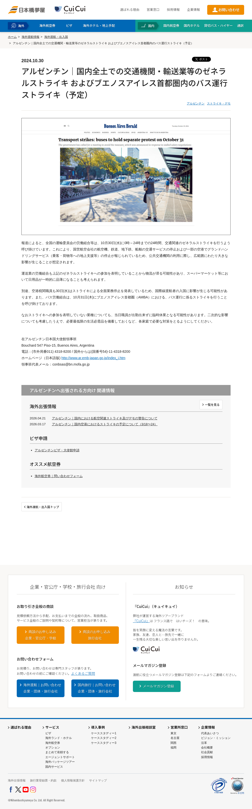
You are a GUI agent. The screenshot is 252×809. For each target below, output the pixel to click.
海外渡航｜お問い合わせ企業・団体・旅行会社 (42, 688)
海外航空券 (52, 743)
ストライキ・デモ (219, 103)
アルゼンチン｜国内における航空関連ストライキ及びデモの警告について (105, 418)
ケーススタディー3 (103, 743)
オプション (52, 747)
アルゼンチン (196, 103)
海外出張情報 (17, 780)
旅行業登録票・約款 (43, 780)
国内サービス (54, 766)
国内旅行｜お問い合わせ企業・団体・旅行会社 (97, 688)
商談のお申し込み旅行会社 (96, 635)
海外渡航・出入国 (56, 37)
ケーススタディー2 (103, 738)
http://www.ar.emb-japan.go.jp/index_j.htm (94, 358)
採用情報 (173, 9)
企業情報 (193, 9)
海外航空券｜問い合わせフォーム (59, 476)
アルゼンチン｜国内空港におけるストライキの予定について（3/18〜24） (105, 424)
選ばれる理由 (129, 9)
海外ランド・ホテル (58, 738)
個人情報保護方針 (73, 780)
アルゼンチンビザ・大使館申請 (57, 450)
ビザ (48, 733)
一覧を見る (212, 404)
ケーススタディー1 (103, 733)
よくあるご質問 (83, 673)
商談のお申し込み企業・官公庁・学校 (40, 635)
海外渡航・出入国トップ (43, 507)
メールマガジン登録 (158, 686)
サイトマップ (98, 780)
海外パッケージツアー (60, 762)
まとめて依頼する (57, 752)
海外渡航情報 (30, 37)
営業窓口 (153, 9)
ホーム (12, 37)
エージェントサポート (60, 757)
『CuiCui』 (141, 620)
